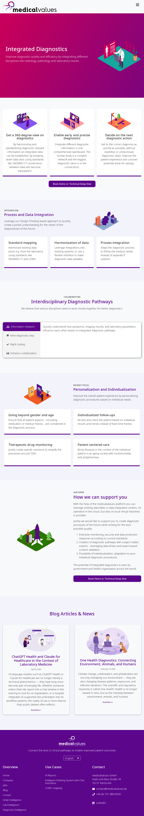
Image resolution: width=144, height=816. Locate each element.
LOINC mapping (53, 788)
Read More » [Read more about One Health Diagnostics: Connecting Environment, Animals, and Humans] (108, 702)
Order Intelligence (12, 800)
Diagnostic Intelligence (14, 809)
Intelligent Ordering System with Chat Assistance (64, 782)
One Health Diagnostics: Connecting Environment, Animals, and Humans (108, 662)
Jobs (5, 785)
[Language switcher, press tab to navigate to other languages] (72, 758)
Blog (5, 790)
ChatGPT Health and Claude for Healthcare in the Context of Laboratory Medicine (36, 660)
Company (8, 780)
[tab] (21, 326)
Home (6, 775)
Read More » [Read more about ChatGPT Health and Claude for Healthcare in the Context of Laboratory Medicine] (36, 710)
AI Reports (50, 775)
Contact (7, 795)
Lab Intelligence (11, 804)
